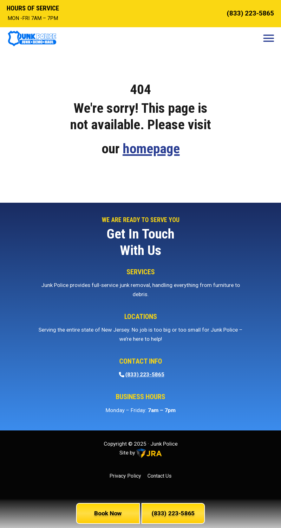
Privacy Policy (125, 476)
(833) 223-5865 (250, 13)
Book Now (108, 513)
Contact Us (159, 476)
